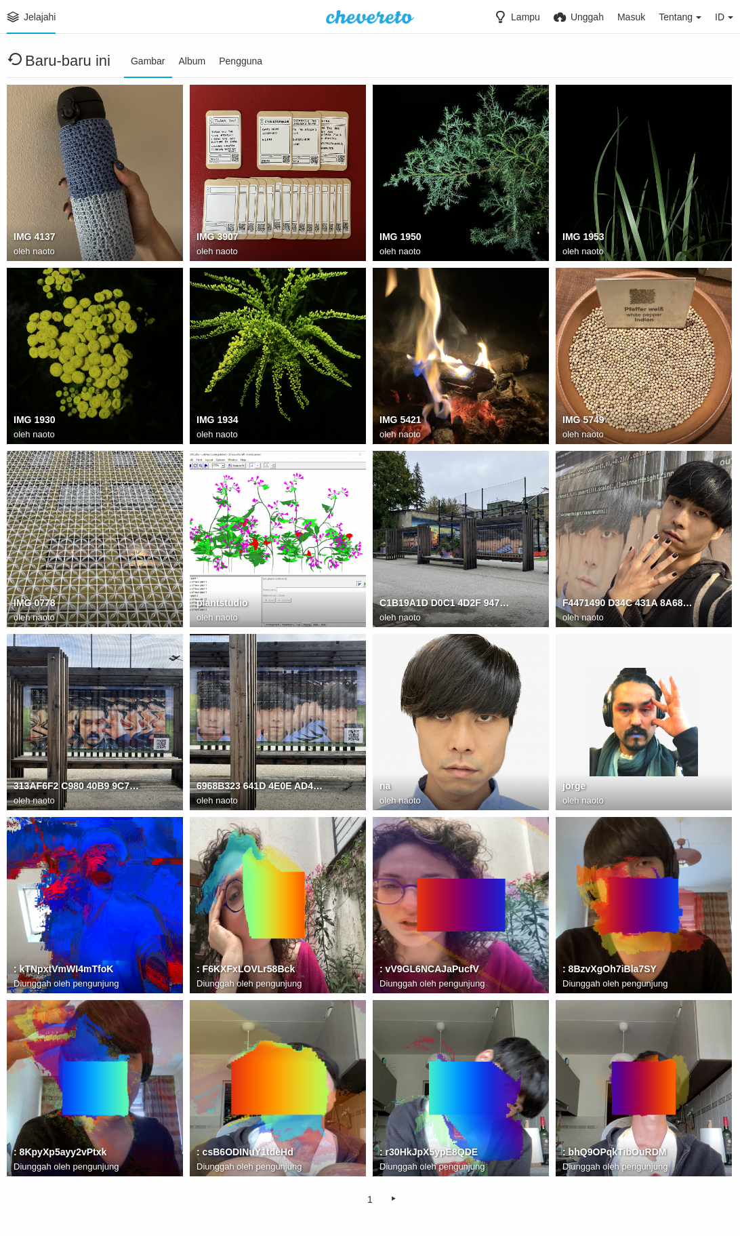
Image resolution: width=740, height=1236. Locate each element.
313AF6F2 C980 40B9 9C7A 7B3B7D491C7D (79, 785)
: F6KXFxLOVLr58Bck (246, 968)
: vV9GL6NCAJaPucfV (429, 968)
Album (192, 61)
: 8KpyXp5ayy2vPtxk (60, 1152)
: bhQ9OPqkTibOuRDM (614, 1152)
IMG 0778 (35, 602)
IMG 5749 (583, 419)
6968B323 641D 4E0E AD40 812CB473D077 (262, 785)
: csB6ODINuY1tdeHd (245, 1152)
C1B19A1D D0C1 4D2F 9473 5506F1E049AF (444, 602)
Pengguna (240, 61)
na (384, 785)
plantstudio (222, 602)
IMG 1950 (400, 236)
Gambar (148, 61)
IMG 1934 (218, 419)
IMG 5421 (400, 419)
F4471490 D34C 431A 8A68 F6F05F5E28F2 (627, 602)
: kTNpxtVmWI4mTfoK (64, 968)
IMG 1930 (35, 419)
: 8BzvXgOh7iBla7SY (609, 968)
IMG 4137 (35, 236)
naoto (44, 251)
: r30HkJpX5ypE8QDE (428, 1152)
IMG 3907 (218, 236)
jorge (573, 785)
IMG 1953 (583, 236)
